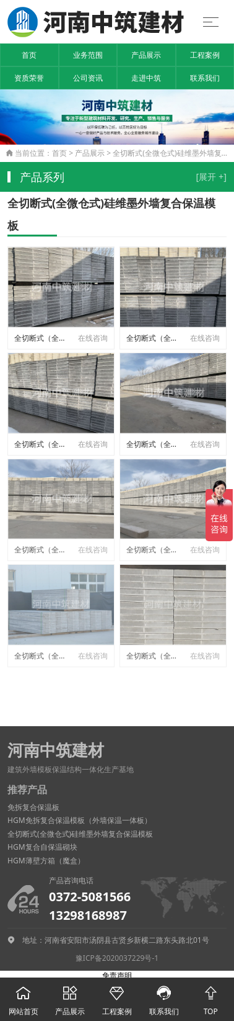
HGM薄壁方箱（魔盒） (46, 860)
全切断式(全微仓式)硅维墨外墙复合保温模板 (80, 834)
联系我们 (205, 78)
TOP (210, 997)
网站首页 (23, 997)
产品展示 (146, 55)
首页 (29, 55)
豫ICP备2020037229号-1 (117, 958)
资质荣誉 (29, 78)
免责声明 (117, 975)
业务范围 (88, 55)
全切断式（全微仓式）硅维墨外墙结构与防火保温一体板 (42, 338)
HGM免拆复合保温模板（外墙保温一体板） (79, 820)
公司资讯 (88, 78)
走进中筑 (146, 78)
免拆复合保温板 (33, 807)
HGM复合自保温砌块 (42, 847)
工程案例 (205, 55)
